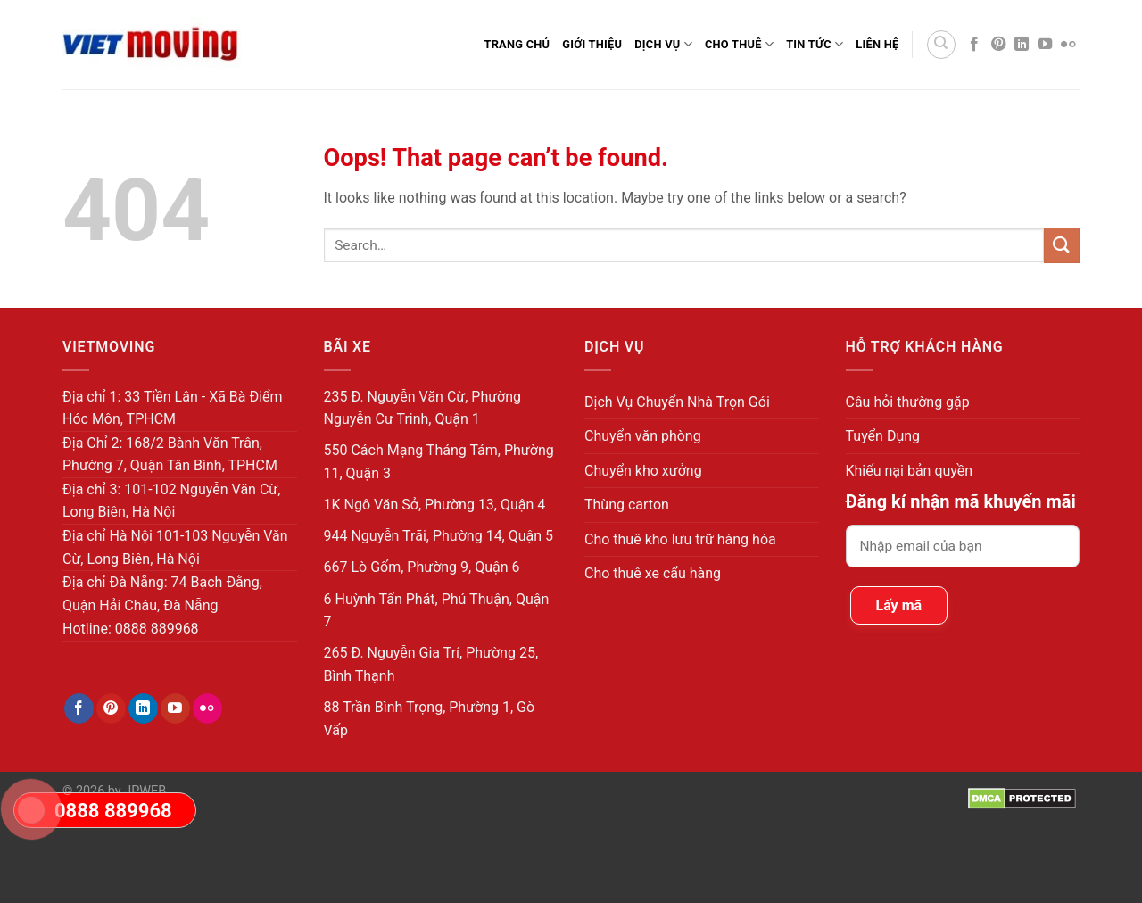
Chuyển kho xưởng (643, 470)
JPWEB (145, 791)
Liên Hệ (877, 44)
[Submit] (1062, 245)
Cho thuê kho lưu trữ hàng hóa (680, 539)
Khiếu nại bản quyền (909, 470)
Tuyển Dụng (883, 435)
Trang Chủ (517, 44)
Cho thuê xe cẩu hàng (652, 573)
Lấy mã (899, 605)
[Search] (941, 44)
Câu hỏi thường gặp (908, 402)
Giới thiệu (592, 44)
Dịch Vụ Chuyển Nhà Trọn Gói (677, 402)
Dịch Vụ (663, 44)
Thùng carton (626, 504)
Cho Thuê (739, 44)
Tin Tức (814, 44)
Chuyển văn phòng (642, 435)
